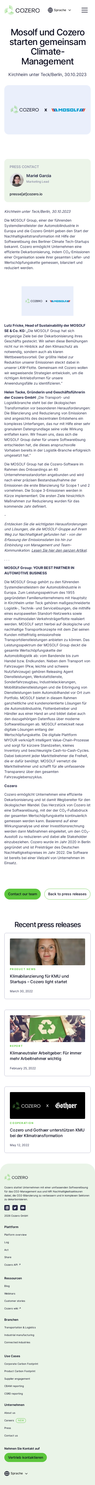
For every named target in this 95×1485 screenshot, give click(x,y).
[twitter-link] (15, 1207)
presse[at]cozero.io (26, 194)
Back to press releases (67, 894)
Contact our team (22, 894)
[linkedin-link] (7, 1207)
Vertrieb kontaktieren (25, 1457)
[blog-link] (47, 979)
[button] (62, 10)
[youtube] (23, 1207)
